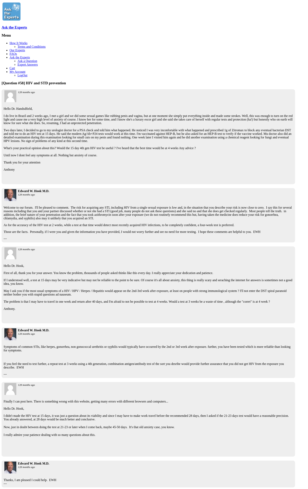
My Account (17, 71)
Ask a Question (27, 61)
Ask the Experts (14, 27)
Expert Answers (28, 64)
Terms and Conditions (32, 46)
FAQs (13, 53)
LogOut (22, 75)
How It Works (18, 43)
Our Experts (17, 50)
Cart (12, 68)
